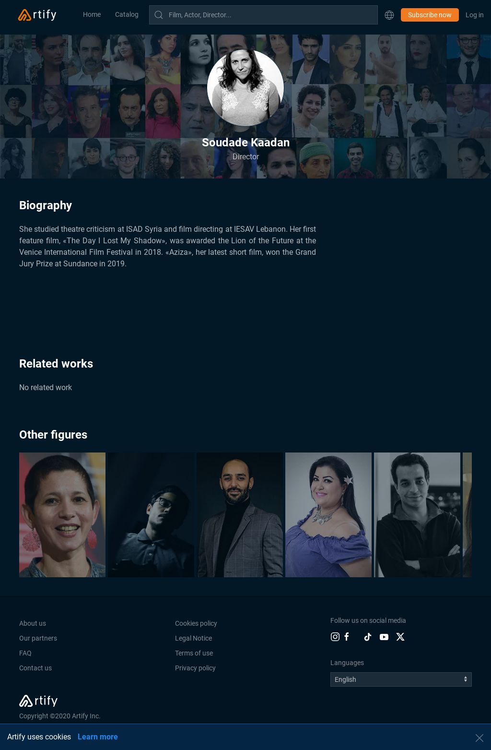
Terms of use (194, 653)
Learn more (98, 736)
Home (92, 14)
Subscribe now (430, 15)
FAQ (25, 653)
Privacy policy (195, 668)
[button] (389, 15)
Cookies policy (196, 623)
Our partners (38, 638)
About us (32, 623)
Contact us (35, 668)
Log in (475, 15)
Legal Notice (193, 638)
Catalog (127, 14)
